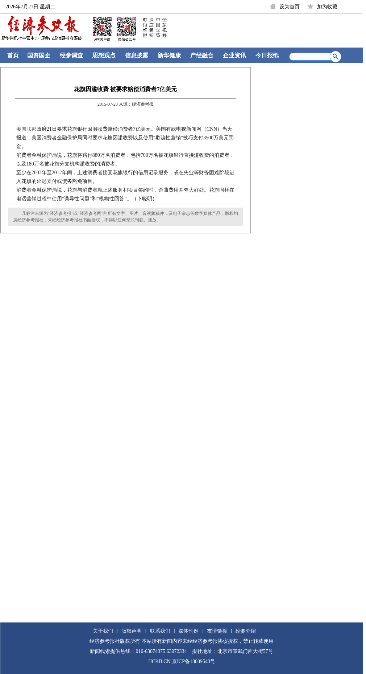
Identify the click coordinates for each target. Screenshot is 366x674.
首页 (13, 55)
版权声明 (131, 631)
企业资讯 (234, 55)
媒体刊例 (188, 631)
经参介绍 (246, 631)
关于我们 (103, 631)
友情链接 (217, 631)
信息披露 (136, 55)
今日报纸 (267, 55)
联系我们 (160, 631)
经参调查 (71, 55)
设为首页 (289, 6)
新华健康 (169, 55)
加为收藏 (327, 6)
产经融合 (201, 55)
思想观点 (104, 55)
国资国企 (38, 55)
